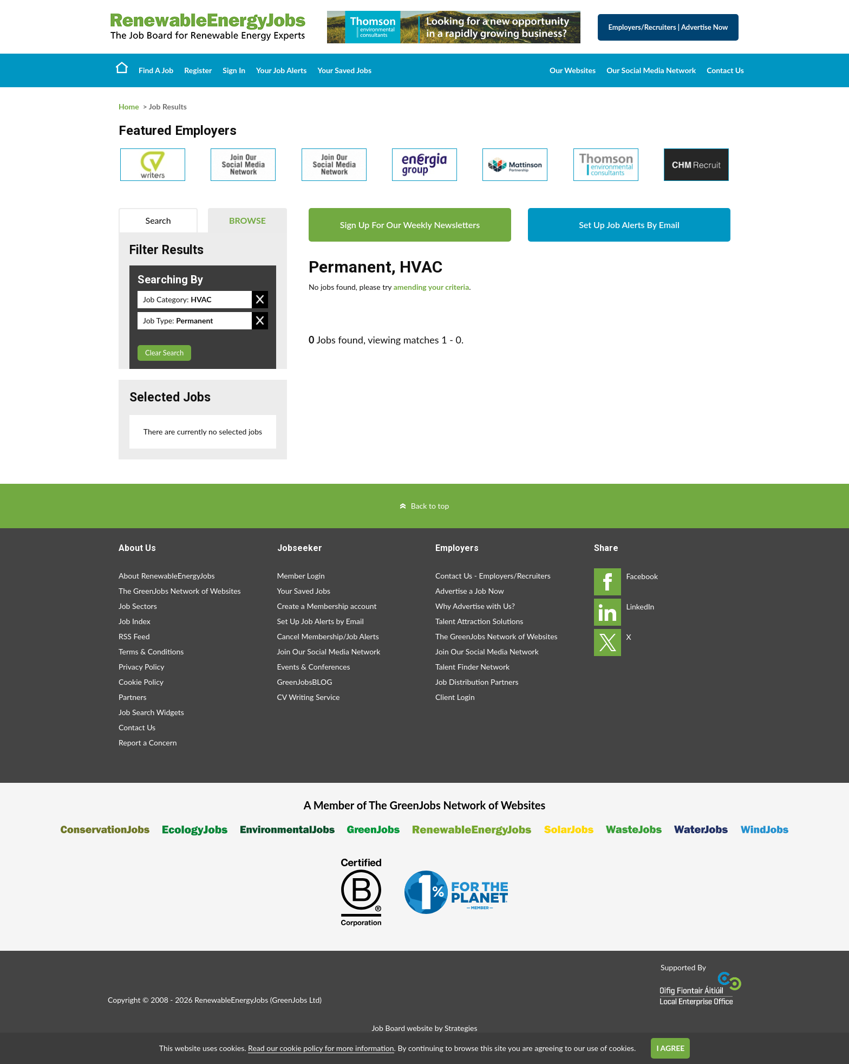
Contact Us (725, 70)
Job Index (135, 621)
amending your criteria (431, 286)
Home (122, 67)
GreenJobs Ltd (295, 999)
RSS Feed (134, 636)
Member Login (301, 575)
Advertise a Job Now (469, 590)
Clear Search (164, 352)
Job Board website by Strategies (424, 1028)
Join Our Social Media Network (329, 651)
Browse (247, 220)
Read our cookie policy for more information (321, 1048)
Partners (133, 697)
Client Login (455, 697)
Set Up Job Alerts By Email (629, 224)
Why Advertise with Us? (475, 606)
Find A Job (156, 70)
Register (198, 70)
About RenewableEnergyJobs (167, 575)
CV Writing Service (308, 697)
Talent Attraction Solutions (479, 621)
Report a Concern (148, 742)
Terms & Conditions (151, 651)
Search (158, 220)
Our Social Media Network (651, 70)
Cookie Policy (141, 681)
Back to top (430, 505)
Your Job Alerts (281, 70)
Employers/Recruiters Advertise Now (668, 27)
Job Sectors (138, 606)
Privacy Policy (141, 666)
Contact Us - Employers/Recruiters (493, 575)
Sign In (234, 70)
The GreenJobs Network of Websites (180, 590)
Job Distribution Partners (477, 681)
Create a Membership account (327, 606)
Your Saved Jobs (344, 70)
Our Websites (573, 70)
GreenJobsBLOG (304, 681)
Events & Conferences (313, 666)
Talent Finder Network (472, 666)
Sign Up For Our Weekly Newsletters (410, 224)
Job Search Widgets (151, 712)
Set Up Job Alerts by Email (320, 621)
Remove (260, 299)
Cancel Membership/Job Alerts (328, 636)
